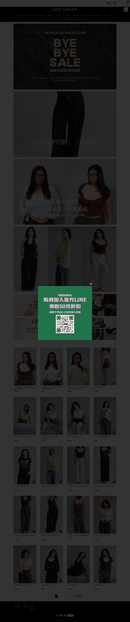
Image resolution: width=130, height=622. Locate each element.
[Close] (91, 284)
